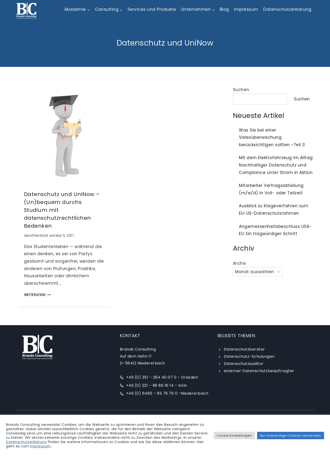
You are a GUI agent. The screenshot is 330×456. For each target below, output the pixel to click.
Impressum (246, 9)
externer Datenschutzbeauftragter (259, 371)
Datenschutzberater (244, 349)
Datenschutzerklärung (287, 9)
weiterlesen (37, 295)
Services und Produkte (151, 9)
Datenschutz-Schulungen (249, 356)
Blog (224, 9)
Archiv (239, 263)
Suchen (241, 89)
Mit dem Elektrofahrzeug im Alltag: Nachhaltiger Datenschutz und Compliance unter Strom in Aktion (276, 165)
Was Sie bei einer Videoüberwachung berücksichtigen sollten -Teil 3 (272, 137)
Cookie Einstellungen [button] (234, 435)
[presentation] (64, 134)
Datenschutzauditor (244, 363)
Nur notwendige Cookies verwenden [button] (290, 435)
